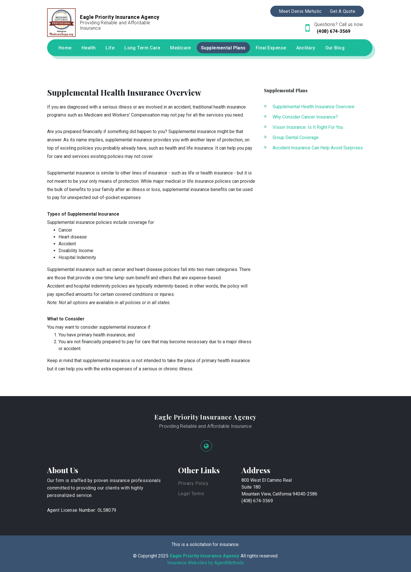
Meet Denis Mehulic (300, 11)
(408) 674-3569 (332, 31)
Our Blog (335, 48)
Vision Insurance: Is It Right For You (308, 127)
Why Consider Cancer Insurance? (305, 117)
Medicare (180, 48)
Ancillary (305, 48)
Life (110, 48)
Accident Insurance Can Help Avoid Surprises (318, 147)
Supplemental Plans (223, 48)
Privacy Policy (193, 483)
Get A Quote (342, 11)
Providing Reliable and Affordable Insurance (205, 426)
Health (89, 48)
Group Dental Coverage (296, 137)
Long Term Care (142, 48)
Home (65, 48)
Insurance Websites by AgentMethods (205, 562)
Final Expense (271, 48)
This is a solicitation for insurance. (205, 544)
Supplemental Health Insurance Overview (313, 106)
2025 (163, 556)
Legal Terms (191, 493)
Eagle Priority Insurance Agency (205, 417)
